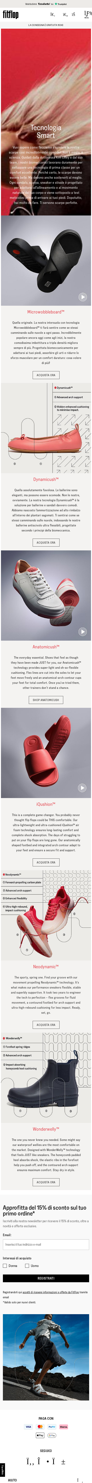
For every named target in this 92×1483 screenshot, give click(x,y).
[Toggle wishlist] (65, 15)
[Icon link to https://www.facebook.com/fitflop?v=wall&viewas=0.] (30, 1461)
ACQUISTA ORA (46, 375)
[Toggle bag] (75, 15)
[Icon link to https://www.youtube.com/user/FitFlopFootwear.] (59, 1461)
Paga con (46, 1418)
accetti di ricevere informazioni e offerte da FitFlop (51, 1292)
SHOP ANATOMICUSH (46, 700)
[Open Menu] (86, 15)
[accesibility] (2, 1470)
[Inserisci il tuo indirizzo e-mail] (46, 1244)
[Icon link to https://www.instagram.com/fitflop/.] (43, 1461)
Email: (7, 1235)
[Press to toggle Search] (52, 15)
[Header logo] (10, 14)
